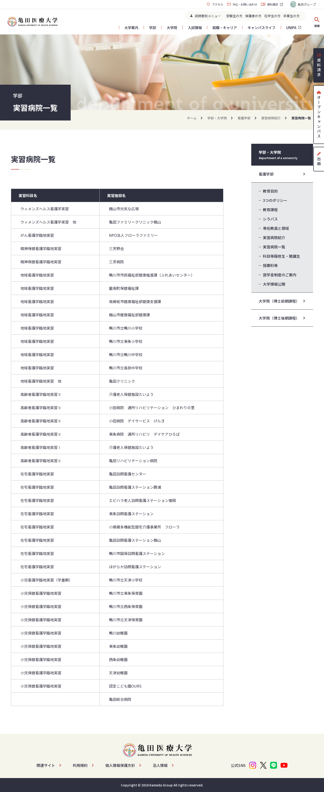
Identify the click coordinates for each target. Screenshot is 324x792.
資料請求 (269, 4)
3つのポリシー (275, 200)
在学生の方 (272, 15)
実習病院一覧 (274, 247)
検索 (317, 22)
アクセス (214, 4)
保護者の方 (253, 15)
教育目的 (270, 191)
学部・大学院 (217, 118)
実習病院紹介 (271, 118)
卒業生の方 (291, 15)
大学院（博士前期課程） (279, 301)
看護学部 (244, 118)
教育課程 (270, 209)
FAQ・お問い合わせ (242, 4)
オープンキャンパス (319, 114)
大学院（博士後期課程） (279, 318)
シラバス (270, 219)
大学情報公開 (274, 284)
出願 (319, 159)
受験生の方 (234, 15)
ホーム (192, 118)
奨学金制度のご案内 (279, 274)
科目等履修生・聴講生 (281, 256)
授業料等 (270, 265)
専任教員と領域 (276, 228)
